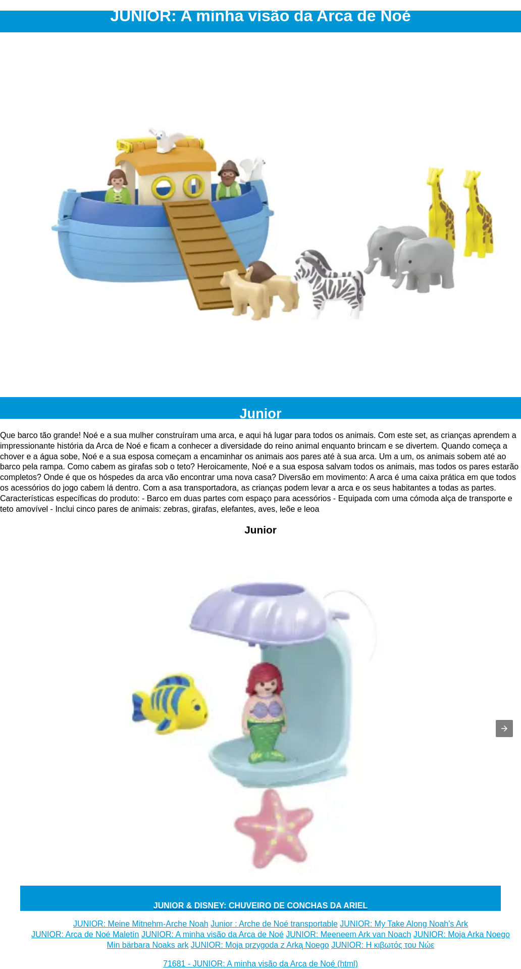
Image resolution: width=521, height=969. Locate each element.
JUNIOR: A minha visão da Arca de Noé (212, 934)
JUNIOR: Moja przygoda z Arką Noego (260, 945)
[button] (504, 728)
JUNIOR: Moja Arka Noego (461, 934)
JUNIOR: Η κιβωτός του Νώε (382, 945)
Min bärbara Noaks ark (148, 945)
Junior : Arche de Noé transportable (274, 923)
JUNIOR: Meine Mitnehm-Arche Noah (141, 923)
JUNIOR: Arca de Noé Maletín (85, 934)
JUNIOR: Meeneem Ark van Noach (348, 934)
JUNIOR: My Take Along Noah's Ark (404, 923)
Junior (260, 413)
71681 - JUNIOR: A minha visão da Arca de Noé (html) (260, 963)
